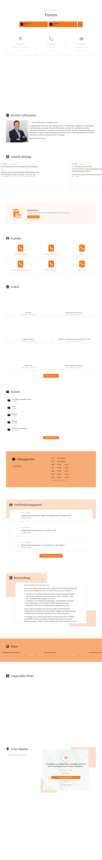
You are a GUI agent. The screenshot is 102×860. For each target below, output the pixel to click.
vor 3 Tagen (4, 164)
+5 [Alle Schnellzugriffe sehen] (80, 24)
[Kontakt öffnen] (20, 250)
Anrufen (51, 51)
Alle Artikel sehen (51, 379)
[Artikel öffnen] (28, 305)
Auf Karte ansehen (20, 51)
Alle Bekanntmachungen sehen (51, 562)
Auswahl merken (65, 809)
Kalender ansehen (33, 217)
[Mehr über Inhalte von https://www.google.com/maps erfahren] (65, 798)
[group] (51, 176)
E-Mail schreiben (81, 51)
